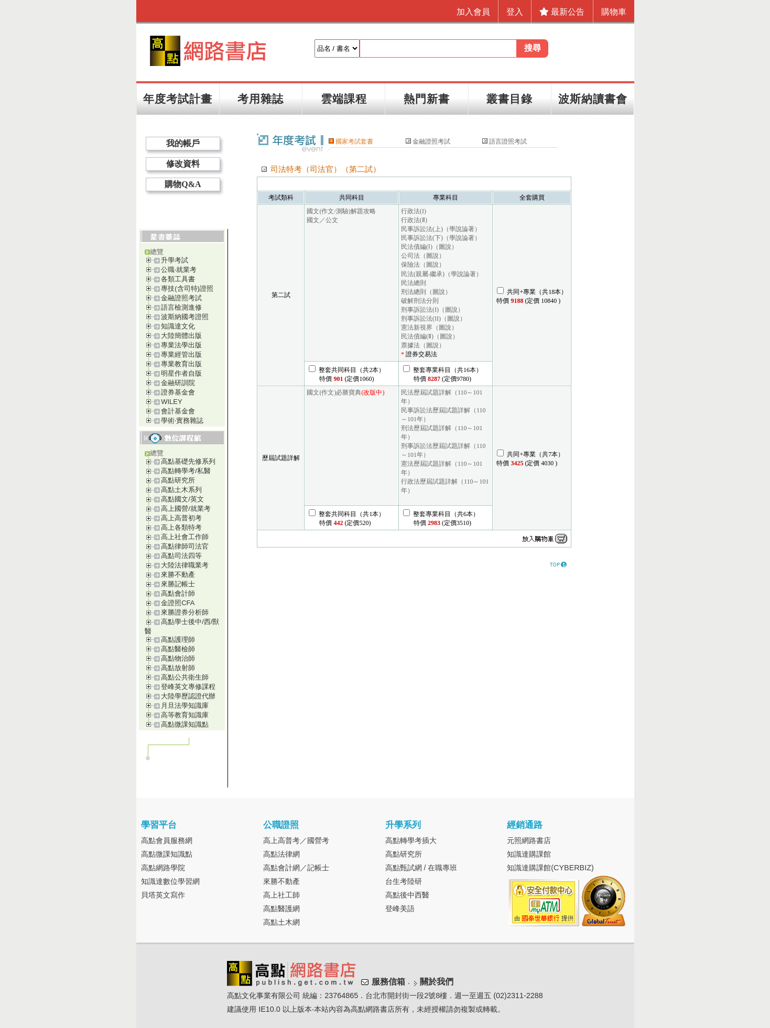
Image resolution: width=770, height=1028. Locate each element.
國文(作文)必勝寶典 (334, 392)
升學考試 (174, 260)
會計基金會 (178, 411)
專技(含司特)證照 (187, 288)
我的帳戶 (183, 143)
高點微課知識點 (185, 724)
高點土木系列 (181, 490)
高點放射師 (178, 668)
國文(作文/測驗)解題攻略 (341, 211)
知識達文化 (178, 326)
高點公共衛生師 (185, 677)
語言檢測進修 (181, 307)
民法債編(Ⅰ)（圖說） (429, 246)
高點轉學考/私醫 (186, 471)
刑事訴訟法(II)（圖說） (433, 318)
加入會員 (473, 11)
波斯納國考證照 (185, 317)
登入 (514, 11)
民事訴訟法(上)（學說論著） (441, 229)
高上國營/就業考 (186, 508)
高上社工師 (281, 895)
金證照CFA (177, 603)
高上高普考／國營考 (296, 840)
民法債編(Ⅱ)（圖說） (430, 336)
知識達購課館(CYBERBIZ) (550, 867)
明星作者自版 (181, 373)
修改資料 (183, 163)
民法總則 (413, 283)
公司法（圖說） (423, 255)
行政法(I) (413, 211)
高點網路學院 (163, 867)
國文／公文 (322, 220)
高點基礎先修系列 (188, 461)
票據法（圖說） (423, 345)
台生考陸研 (403, 881)
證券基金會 (178, 392)
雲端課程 (344, 99)
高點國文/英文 (182, 499)
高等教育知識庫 (185, 715)
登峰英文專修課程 (188, 687)
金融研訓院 (178, 383)
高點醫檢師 (178, 649)
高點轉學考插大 (411, 840)
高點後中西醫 (407, 895)
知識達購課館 (529, 854)
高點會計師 (178, 593)
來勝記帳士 (178, 584)
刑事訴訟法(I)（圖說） (432, 309)
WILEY (171, 402)
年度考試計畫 (177, 99)
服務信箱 (388, 981)
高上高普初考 (181, 518)
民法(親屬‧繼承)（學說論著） (441, 274)
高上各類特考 (181, 527)
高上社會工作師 (185, 537)
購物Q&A (183, 184)
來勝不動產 (178, 574)
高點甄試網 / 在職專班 (421, 867)
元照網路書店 (529, 840)
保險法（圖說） (423, 264)
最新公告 (561, 11)
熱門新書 (427, 99)
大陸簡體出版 (181, 336)
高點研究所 (178, 480)
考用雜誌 (260, 99)
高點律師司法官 (185, 546)
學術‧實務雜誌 (182, 420)
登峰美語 (400, 908)
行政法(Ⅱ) (414, 220)
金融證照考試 (181, 298)
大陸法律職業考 (185, 565)
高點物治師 (178, 658)
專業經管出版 (181, 354)
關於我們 (436, 981)
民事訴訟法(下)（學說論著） (441, 238)
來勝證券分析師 (185, 612)
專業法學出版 (181, 345)
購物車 (613, 11)
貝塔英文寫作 (163, 895)
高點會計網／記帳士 (296, 867)
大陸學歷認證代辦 (188, 696)
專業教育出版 (181, 364)
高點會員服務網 (166, 840)
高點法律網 (281, 854)
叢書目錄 (509, 99)
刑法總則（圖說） (426, 292)
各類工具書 (178, 279)
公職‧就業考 (179, 270)
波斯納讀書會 (592, 99)
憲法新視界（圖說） (429, 327)
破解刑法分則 (420, 300)
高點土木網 (281, 922)
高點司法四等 (181, 556)
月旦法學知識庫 (185, 705)
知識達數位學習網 (170, 881)
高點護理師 (178, 639)
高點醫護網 (281, 908)
